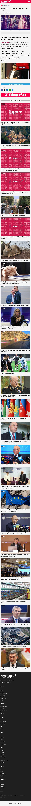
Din (1, 729)
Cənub (2, 791)
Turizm (2, 715)
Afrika (2, 736)
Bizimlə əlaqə (3, 797)
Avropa (2, 742)
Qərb (2, 789)
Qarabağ (2, 700)
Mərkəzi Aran (3, 788)
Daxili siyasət (3, 698)
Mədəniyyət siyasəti (4, 760)
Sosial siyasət (3, 721)
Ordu (2, 690)
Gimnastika (3, 776)
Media (2, 728)
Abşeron (2, 784)
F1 (1, 769)
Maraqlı (2, 754)
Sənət (2, 763)
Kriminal (2, 752)
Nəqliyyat (2, 713)
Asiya (2, 739)
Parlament (3, 695)
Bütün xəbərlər (4, 795)
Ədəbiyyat (3, 762)
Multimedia (16, 795)
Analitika (10, 795)
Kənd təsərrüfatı (4, 706)
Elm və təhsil (3, 723)
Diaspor (2, 691)
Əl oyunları (3, 773)
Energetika (3, 708)
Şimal (2, 782)
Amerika (2, 737)
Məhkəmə (2, 750)
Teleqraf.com (5, 42)
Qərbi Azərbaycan (4, 693)
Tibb (1, 726)
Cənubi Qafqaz (3, 744)
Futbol (2, 771)
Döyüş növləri (3, 775)
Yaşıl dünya (3, 724)
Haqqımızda (22, 795)
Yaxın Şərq (3, 741)
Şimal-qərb (3, 786)
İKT (1, 711)
